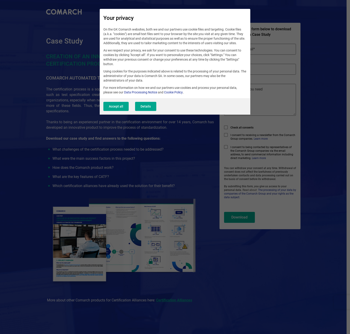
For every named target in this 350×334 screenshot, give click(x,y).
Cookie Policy (173, 92)
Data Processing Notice (140, 92)
